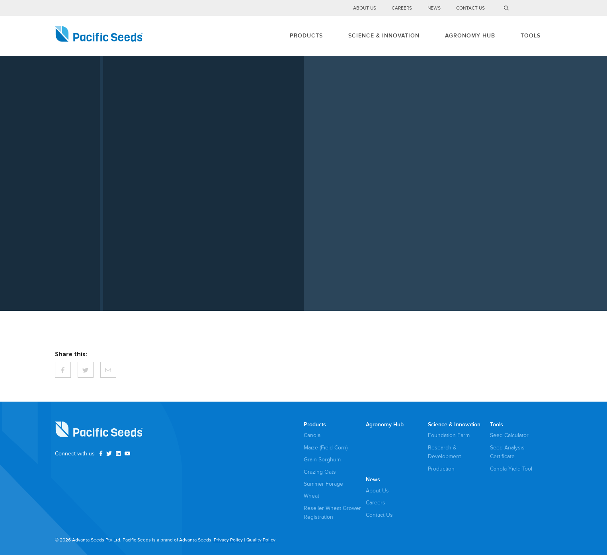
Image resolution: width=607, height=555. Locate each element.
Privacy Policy (228, 540)
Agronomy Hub (470, 35)
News (434, 8)
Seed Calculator (509, 435)
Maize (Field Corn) (325, 447)
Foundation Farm (449, 435)
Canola (312, 435)
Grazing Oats (320, 472)
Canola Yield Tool (511, 468)
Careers (402, 8)
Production (441, 468)
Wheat (311, 495)
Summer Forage (323, 483)
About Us (364, 8)
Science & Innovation (384, 35)
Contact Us (470, 8)
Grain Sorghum (322, 459)
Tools (531, 35)
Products (306, 35)
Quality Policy (260, 540)
